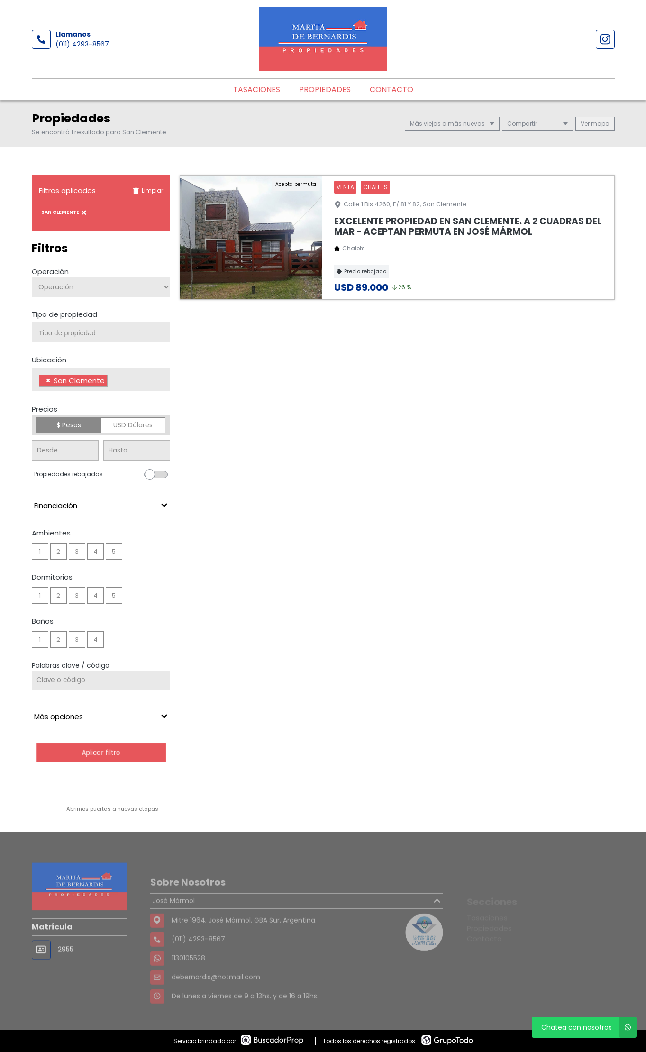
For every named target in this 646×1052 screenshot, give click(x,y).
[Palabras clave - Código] (101, 680)
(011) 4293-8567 (82, 44)
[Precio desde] (65, 450)
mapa (595, 124)
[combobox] (101, 332)
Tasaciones (256, 89)
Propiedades (325, 89)
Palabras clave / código (70, 665)
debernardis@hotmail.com (216, 998)
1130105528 (188, 979)
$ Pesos (68, 425)
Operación (50, 272)
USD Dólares (133, 425)
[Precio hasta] (136, 450)
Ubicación (49, 360)
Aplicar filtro (101, 752)
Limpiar (148, 190)
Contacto (391, 89)
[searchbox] (105, 333)
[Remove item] (48, 380)
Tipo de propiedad (64, 314)
